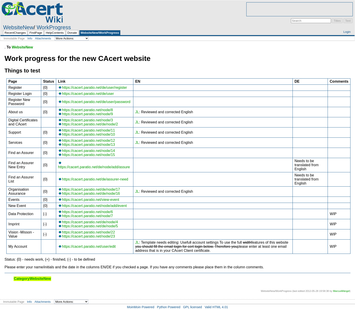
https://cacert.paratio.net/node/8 (87, 110)
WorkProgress (54, 27)
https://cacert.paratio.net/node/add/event (94, 206)
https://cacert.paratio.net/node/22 (88, 232)
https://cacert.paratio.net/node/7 (87, 216)
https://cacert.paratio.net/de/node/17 (91, 189)
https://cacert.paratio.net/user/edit (89, 246)
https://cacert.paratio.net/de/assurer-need (95, 179)
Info (29, 38)
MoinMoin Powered (140, 307)
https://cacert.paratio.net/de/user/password (96, 102)
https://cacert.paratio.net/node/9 (87, 114)
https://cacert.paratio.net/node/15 (88, 155)
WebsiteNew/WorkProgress (100, 32)
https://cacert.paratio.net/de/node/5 (90, 226)
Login (346, 32)
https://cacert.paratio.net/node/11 (88, 130)
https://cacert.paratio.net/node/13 (88, 145)
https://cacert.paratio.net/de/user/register (94, 87)
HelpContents (55, 32)
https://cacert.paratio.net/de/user (88, 94)
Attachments (43, 38)
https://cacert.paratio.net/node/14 (88, 151)
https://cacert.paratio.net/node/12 (88, 140)
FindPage (35, 32)
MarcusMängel (341, 291)
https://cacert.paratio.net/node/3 (87, 120)
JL (137, 112)
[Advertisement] (300, 9)
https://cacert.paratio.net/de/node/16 (91, 193)
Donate (72, 32)
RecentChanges (15, 32)
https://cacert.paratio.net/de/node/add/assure (94, 167)
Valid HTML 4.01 (216, 307)
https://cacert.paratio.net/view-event (90, 200)
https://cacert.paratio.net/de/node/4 (90, 222)
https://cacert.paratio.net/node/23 (88, 236)
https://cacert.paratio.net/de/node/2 (90, 124)
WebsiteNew (18, 27)
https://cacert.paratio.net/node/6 (87, 212)
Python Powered (168, 307)
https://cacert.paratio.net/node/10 (88, 134)
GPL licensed (192, 307)
